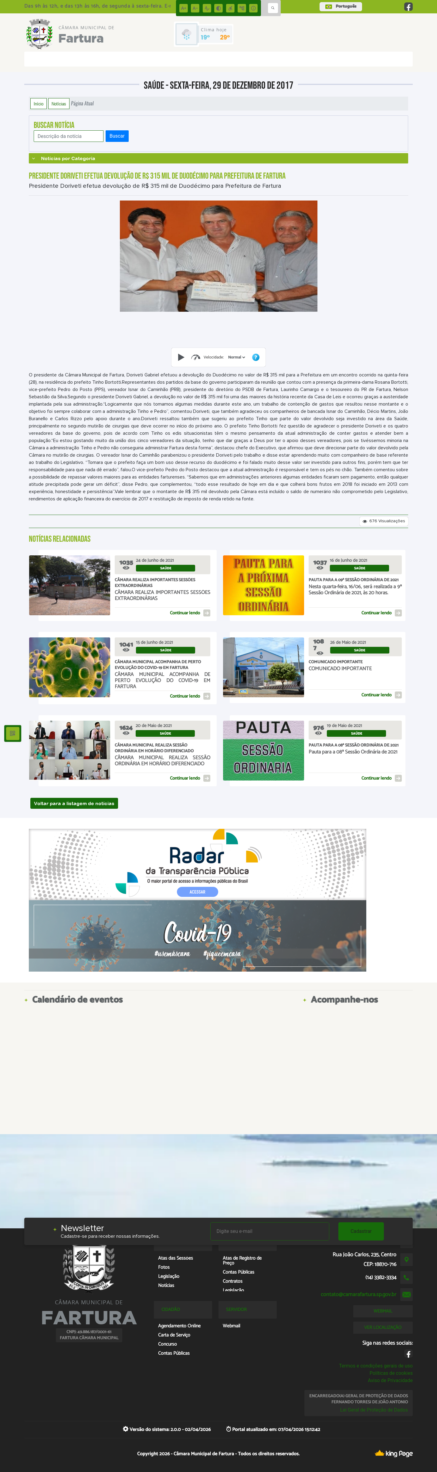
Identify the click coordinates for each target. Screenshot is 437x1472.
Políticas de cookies (391, 1373)
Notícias (59, 104)
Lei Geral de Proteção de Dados (374, 1410)
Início (38, 104)
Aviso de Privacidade (390, 1380)
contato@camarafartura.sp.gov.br (358, 1294)
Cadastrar (361, 1231)
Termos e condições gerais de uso (376, 1366)
